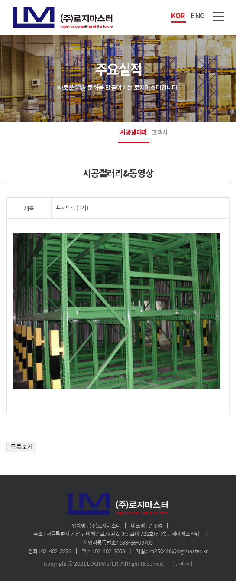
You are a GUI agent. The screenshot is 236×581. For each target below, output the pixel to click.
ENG (198, 15)
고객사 (160, 132)
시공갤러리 (133, 132)
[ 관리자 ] (182, 564)
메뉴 (218, 16)
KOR (178, 15)
